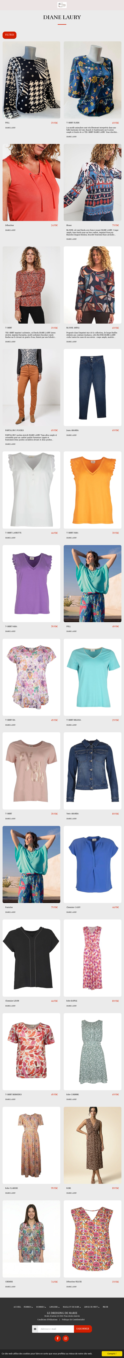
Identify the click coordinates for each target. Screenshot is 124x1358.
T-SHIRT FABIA (72, 533)
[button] (4, 4)
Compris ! (111, 1353)
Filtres (9, 34)
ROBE (68, 1188)
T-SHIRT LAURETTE (13, 533)
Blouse (69, 225)
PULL (7, 122)
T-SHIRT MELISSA (73, 720)
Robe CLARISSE (11, 1188)
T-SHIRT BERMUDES (13, 1094)
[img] (31, 79)
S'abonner (82, 1328)
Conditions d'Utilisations (47, 1319)
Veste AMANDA (72, 813)
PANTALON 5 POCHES (14, 430)
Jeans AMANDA (72, 430)
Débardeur (9, 225)
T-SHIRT (8, 328)
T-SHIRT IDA (10, 720)
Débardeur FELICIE (74, 1281)
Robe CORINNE (72, 1094)
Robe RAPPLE (71, 1001)
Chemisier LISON (12, 1001)
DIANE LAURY (10, 128)
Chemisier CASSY (73, 907)
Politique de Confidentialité (73, 1319)
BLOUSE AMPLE (72, 328)
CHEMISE (9, 1281)
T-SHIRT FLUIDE (72, 122)
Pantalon (9, 907)
